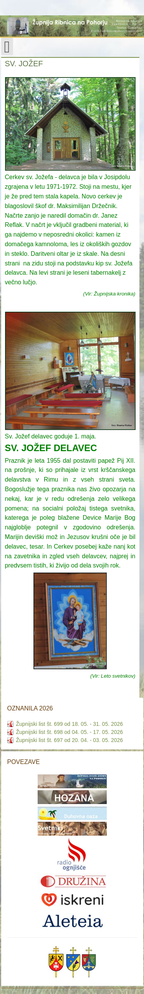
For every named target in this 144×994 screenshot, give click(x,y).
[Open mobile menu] (7, 46)
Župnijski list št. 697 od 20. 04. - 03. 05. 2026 (69, 740)
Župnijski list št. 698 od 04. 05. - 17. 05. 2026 (69, 732)
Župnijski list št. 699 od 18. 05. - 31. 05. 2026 (69, 724)
